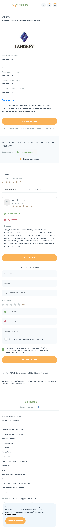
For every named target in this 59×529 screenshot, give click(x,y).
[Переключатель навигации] (3, 5)
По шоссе (6, 447)
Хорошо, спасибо (15, 520)
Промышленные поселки (12, 430)
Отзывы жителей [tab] (33, 190)
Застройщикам (8, 438)
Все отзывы (29, 257)
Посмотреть (8, 100)
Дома (4, 425)
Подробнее (10, 514)
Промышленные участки (12, 434)
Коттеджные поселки (11, 416)
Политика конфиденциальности (16, 483)
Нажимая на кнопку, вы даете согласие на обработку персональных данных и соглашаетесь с (27, 350)
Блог (4, 470)
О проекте (6, 456)
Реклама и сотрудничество (14, 474)
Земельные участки (10, 421)
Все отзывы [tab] (10, 190)
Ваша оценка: (7, 300)
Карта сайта (7, 492)
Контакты (6, 479)
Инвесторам (7, 443)
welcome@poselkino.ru (24, 499)
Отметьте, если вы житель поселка (26, 339)
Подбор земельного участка (14, 461)
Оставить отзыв (29, 121)
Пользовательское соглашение (16, 488)
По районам (7, 452)
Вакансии (6, 465)
